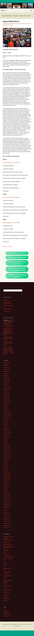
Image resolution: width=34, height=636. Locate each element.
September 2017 (7, 436)
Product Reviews (7, 576)
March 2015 (6, 491)
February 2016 (6, 472)
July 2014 (5, 508)
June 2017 (5, 439)
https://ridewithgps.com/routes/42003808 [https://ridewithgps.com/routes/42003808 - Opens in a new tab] (11, 197)
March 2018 (6, 426)
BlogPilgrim (5, 550)
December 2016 (6, 451)
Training (5, 596)
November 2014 (6, 500)
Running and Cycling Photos (17, 257)
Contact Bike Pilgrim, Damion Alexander (17, 253)
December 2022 (6, 386)
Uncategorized (6, 598)
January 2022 (6, 392)
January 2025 (6, 369)
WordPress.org (6, 616)
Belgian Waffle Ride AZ (11, 21)
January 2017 (6, 449)
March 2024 (6, 375)
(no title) (5, 299)
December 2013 (6, 519)
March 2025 (6, 367)
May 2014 (5, 510)
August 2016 (6, 460)
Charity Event (6, 554)
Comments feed (6, 613)
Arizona (20, 23)
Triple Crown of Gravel (7, 25)
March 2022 (6, 390)
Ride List (5, 583)
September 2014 (7, 504)
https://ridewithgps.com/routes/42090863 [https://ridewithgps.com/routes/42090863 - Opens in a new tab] (11, 222)
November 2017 (6, 432)
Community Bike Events (8, 556)
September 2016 (7, 458)
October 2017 (6, 434)
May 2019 (5, 407)
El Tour (4, 566)
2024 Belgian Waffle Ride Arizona (11, 23)
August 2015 (6, 485)
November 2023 (6, 379)
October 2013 (6, 523)
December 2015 (6, 477)
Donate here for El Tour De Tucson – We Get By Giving (8, 353)
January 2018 (6, 428)
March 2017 (6, 445)
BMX (4, 552)
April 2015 (5, 489)
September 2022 (7, 388)
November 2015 (6, 479)
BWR (24, 23)
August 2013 (6, 527)
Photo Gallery (6, 573)
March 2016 (6, 470)
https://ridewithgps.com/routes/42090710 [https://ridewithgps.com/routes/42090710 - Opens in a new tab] (11, 162)
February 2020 (6, 398)
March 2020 (6, 396)
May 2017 (5, 441)
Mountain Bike (6, 571)
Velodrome (5, 600)
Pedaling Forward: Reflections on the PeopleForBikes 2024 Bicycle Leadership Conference (8, 323)
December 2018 (6, 413)
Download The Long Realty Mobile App (17, 276)
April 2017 (5, 443)
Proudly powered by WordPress (9, 624)
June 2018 (5, 420)
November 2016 (6, 453)
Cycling (5, 562)
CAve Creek (28, 23)
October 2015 (6, 481)
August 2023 (6, 384)
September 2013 (7, 525)
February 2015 (6, 493)
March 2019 (6, 409)
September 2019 (7, 401)
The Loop (5, 594)
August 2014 (6, 506)
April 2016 (5, 468)
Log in (4, 609)
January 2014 (6, 517)
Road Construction (7, 585)
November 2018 (6, 415)
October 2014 (6, 502)
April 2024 (5, 373)
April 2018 (5, 424)
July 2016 (5, 462)
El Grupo (5, 564)
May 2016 (5, 466)
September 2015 (7, 483)
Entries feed (6, 611)
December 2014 (6, 498)
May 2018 (5, 422)
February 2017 (6, 447)
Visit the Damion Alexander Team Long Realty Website (17, 269)
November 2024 (6, 371)
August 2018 (6, 417)
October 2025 (6, 363)
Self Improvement (7, 590)
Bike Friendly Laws (7, 544)
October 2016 (6, 455)
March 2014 (6, 512)
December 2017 (6, 430)
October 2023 (6, 382)
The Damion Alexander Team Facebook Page (17, 263)
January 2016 (6, 474)
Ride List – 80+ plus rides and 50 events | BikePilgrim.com (7, 348)
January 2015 (6, 495)
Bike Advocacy (6, 542)
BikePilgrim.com (6, 337)
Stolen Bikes (6, 592)
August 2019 (6, 403)
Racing (5, 578)
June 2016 (5, 464)
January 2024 (6, 377)
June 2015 (5, 487)
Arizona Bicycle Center (8, 536)
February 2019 (6, 411)
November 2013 (6, 521)
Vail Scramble (6, 311)
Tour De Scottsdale (7, 309)
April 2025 (5, 365)
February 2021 (6, 394)
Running (5, 588)
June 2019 (5, 405)
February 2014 (6, 514)
